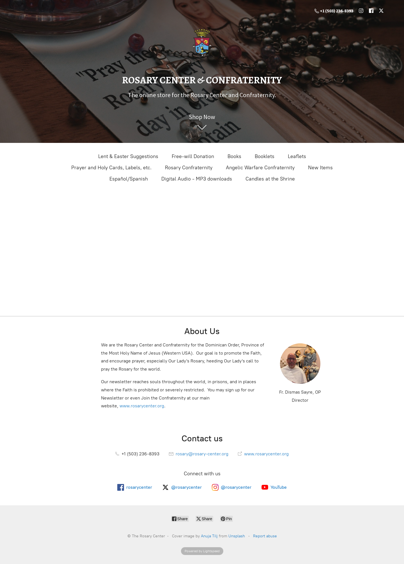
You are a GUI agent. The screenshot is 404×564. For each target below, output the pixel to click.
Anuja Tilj (209, 536)
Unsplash (236, 536)
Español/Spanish (128, 179)
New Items (320, 168)
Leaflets (297, 156)
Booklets (264, 156)
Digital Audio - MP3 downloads (196, 179)
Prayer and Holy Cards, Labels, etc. (111, 168)
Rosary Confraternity (188, 168)
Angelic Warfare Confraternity (260, 168)
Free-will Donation (193, 156)
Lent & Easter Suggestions (128, 156)
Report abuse (265, 536)
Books (234, 156)
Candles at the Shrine (270, 179)
